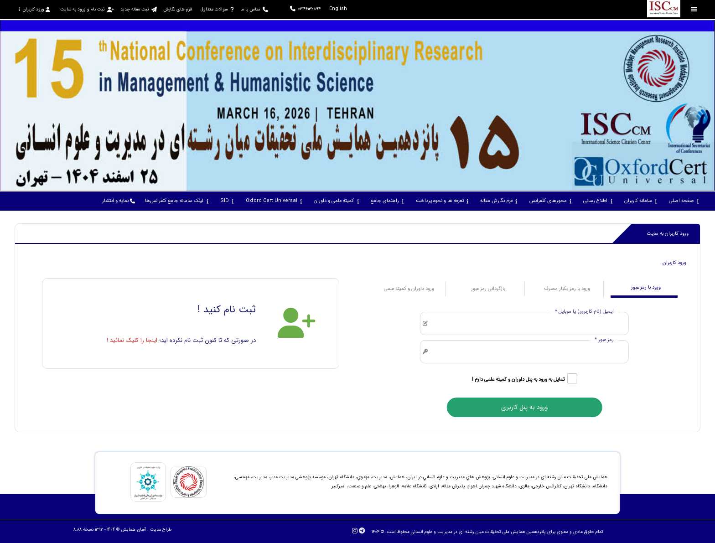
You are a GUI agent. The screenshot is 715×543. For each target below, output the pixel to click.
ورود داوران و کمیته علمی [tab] (409, 289)
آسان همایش (133, 529)
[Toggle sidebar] (694, 9)
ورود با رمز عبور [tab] (646, 287)
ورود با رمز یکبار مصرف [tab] (567, 289)
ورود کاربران (34, 9)
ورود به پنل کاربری (524, 407)
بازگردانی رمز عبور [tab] (488, 289)
